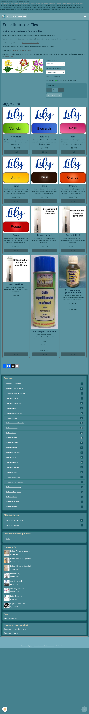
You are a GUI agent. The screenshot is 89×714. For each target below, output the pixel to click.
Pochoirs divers (44, 408)
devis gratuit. (9, 56)
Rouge (16, 235)
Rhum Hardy (15, 574)
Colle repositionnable (44, 331)
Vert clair (16, 136)
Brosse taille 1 (44, 235)
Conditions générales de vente (44, 646)
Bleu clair (44, 136)
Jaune (16, 186)
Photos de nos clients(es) (44, 520)
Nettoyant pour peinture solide (73, 291)
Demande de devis (11, 633)
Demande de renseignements (15, 629)
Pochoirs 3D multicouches (44, 482)
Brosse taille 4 (16, 284)
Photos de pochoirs (44, 525)
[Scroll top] (84, 709)
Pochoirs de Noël (44, 506)
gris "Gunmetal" (16, 581)
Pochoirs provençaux (44, 452)
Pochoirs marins (44, 457)
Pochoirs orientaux (44, 443)
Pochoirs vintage (44, 418)
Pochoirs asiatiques (44, 467)
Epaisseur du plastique (53, 68)
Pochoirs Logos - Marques (44, 388)
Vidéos (8, 539)
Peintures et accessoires (44, 383)
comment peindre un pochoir (22, 50)
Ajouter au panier (54, 95)
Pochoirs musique (44, 438)
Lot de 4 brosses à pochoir (20, 566)
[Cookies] (5, 709)
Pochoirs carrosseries (44, 501)
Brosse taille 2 (73, 235)
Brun (44, 186)
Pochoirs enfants (44, 447)
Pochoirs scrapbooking (44, 487)
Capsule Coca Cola (17, 604)
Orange (73, 186)
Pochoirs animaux (44, 428)
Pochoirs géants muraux (44, 413)
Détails (16, 152)
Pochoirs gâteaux (44, 497)
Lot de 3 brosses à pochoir (20, 559)
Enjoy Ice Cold (16, 596)
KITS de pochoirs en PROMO (44, 393)
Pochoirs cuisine (44, 472)
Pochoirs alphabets (44, 398)
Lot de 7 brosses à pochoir (20, 551)
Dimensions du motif (52, 60)
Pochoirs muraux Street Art (44, 423)
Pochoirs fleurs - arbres (44, 403)
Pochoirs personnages (44, 477)
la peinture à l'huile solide (30, 43)
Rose (72, 136)
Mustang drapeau (17, 589)
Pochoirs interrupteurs (44, 492)
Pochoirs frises (44, 433)
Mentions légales (26, 646)
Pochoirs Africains (44, 462)
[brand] (14, 16)
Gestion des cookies (62, 646)
